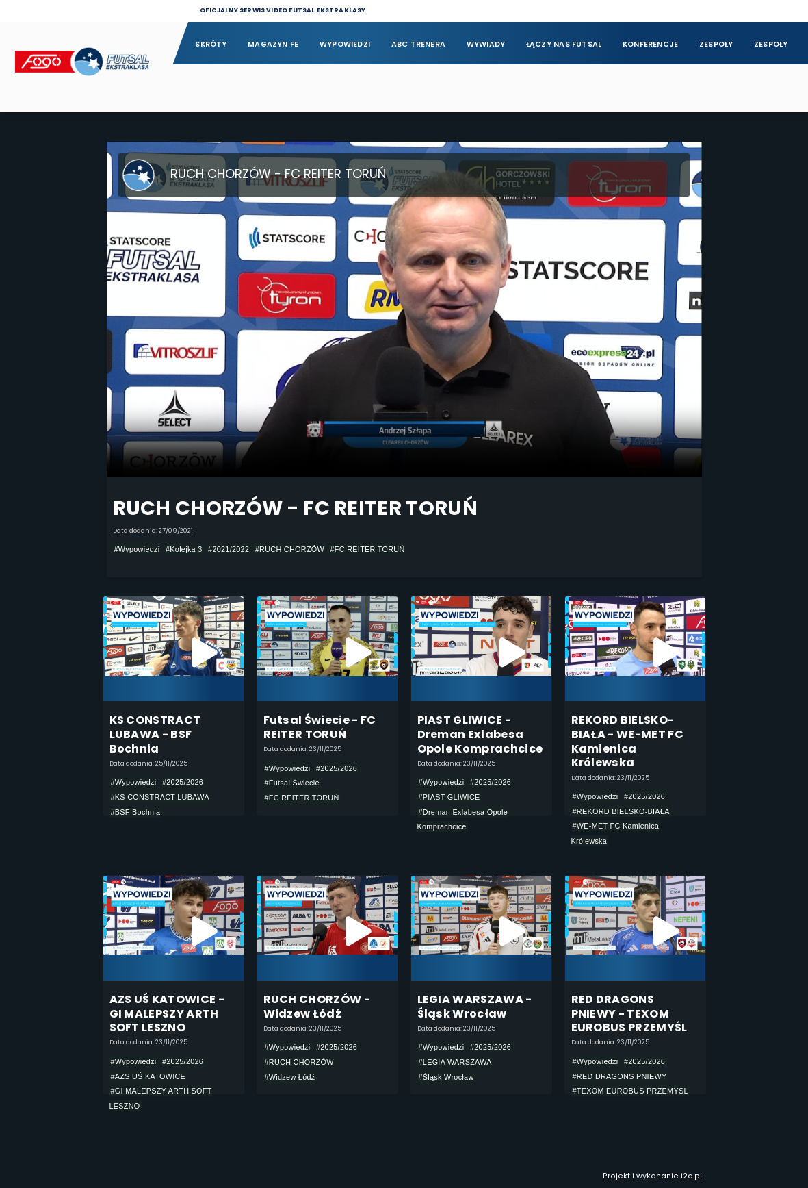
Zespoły (716, 44)
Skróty (210, 44)
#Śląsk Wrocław (446, 1077)
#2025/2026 (182, 782)
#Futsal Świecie (292, 783)
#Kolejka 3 (184, 549)
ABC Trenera (418, 44)
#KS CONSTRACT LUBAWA (160, 797)
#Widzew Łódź (290, 1077)
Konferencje (650, 44)
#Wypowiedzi (137, 549)
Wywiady (486, 44)
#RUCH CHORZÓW (289, 549)
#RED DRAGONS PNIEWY (620, 1076)
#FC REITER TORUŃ (367, 549)
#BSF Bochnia (136, 812)
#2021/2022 (228, 549)
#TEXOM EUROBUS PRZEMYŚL (630, 1091)
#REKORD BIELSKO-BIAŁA (621, 811)
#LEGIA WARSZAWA (455, 1062)
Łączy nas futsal (563, 44)
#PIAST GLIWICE (449, 797)
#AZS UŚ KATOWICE (148, 1076)
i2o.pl (691, 1176)
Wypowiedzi (345, 44)
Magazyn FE (273, 44)
